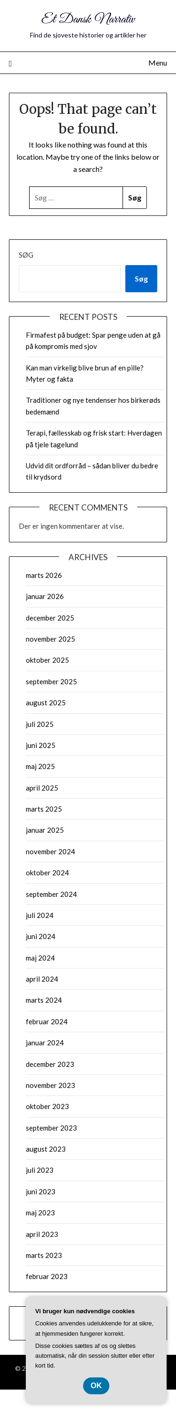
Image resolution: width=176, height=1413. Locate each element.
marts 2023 (44, 1255)
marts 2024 (44, 1000)
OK (96, 1386)
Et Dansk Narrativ (88, 19)
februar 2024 (47, 1021)
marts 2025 (44, 809)
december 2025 (50, 618)
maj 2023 (40, 1212)
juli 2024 (40, 915)
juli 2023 (40, 1170)
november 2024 (50, 851)
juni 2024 (40, 936)
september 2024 (51, 894)
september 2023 (51, 1128)
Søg (26, 255)
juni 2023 (40, 1191)
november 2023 (50, 1085)
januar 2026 (45, 596)
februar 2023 (47, 1276)
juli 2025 (40, 724)
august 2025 (46, 702)
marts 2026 (44, 575)
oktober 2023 (47, 1106)
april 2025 (42, 788)
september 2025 (51, 681)
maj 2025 (40, 766)
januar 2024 (45, 1042)
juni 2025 (40, 745)
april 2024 (42, 979)
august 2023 (46, 1149)
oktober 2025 (47, 660)
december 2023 (50, 1064)
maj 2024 (40, 958)
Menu (157, 62)
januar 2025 (45, 830)
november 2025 (50, 639)
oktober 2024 (47, 872)
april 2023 (42, 1234)
